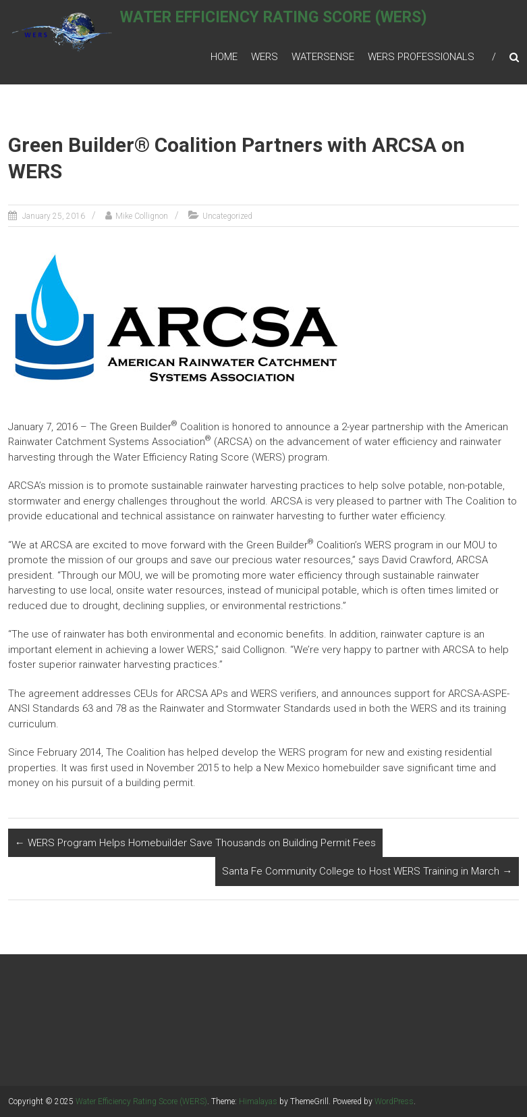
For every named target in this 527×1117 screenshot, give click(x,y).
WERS (264, 57)
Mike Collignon (141, 216)
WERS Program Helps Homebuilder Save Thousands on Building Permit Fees (195, 843)
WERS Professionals (421, 57)
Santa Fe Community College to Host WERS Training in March (367, 871)
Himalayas (258, 1101)
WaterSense (323, 57)
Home (224, 57)
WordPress (394, 1101)
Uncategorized (227, 216)
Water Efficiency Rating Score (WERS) (289, 25)
